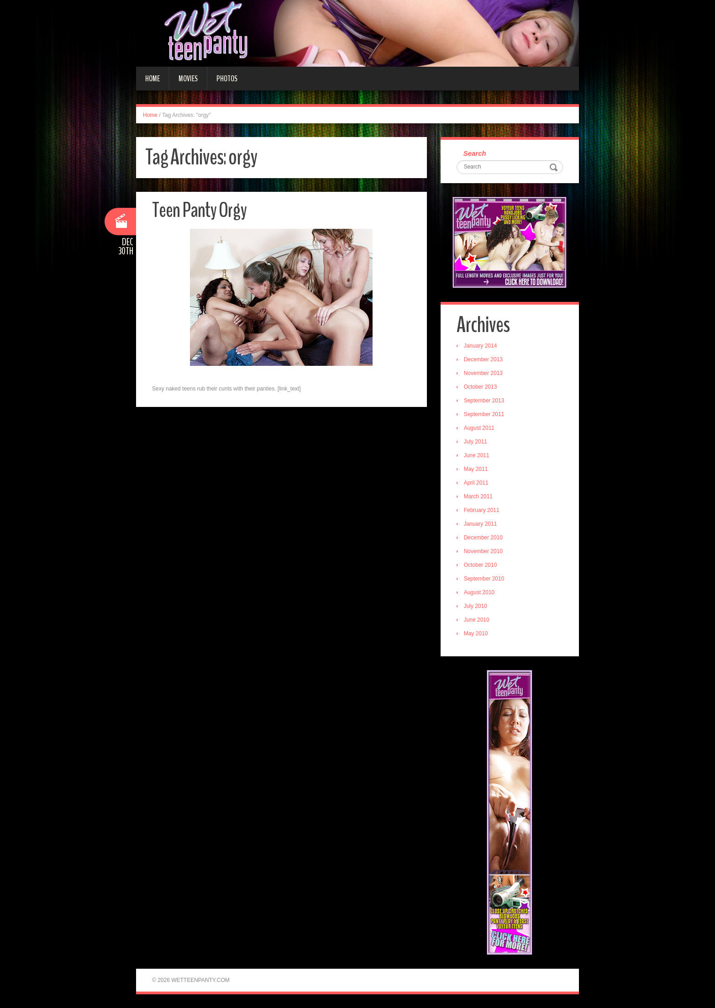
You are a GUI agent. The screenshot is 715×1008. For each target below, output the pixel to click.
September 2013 (484, 400)
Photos (226, 78)
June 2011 (476, 455)
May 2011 (476, 469)
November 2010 (483, 551)
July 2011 (475, 441)
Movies (188, 78)
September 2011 (484, 414)
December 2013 (483, 359)
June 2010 (476, 620)
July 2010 (475, 606)
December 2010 (483, 537)
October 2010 (480, 565)
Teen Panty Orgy (199, 210)
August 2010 (479, 592)
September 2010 (484, 578)
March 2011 (478, 496)
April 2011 (476, 483)
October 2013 (480, 387)
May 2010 (476, 633)
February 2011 (481, 510)
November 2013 (483, 373)
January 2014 (480, 346)
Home (152, 78)
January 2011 (480, 524)
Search (474, 153)
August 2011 (479, 428)
